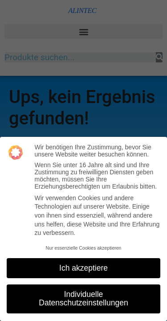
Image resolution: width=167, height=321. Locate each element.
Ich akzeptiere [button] (83, 267)
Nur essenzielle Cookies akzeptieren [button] (84, 248)
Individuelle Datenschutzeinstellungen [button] (83, 299)
